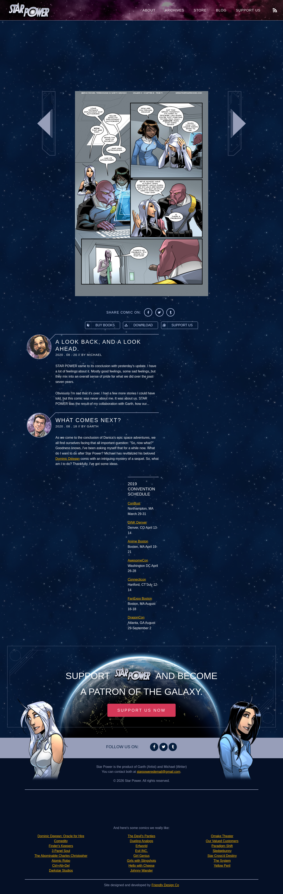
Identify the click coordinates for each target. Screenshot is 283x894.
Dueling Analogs (141, 841)
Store (200, 10)
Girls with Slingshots (141, 860)
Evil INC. (141, 851)
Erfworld (141, 846)
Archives (174, 10)
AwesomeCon (138, 560)
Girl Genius (141, 855)
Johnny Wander (141, 870)
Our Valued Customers (222, 841)
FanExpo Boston (140, 598)
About (149, 10)
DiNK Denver (137, 522)
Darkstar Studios (61, 870)
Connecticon (137, 579)
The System (222, 860)
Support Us (248, 10)
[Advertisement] (141, 53)
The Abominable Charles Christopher (61, 855)
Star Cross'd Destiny (222, 855)
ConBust (134, 503)
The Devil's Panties (141, 836)
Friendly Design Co (165, 885)
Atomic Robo (60, 860)
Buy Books (100, 325)
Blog (221, 10)
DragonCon (136, 617)
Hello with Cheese (141, 865)
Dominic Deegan (68, 458)
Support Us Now (141, 710)
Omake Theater (222, 836)
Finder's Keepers (61, 846)
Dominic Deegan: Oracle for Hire (61, 836)
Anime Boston (138, 541)
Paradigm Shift (222, 846)
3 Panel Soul (61, 851)
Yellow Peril (222, 865)
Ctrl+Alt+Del (61, 865)
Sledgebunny (222, 851)
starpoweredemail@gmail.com (158, 771)
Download (138, 325)
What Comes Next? (88, 420)
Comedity (61, 841)
